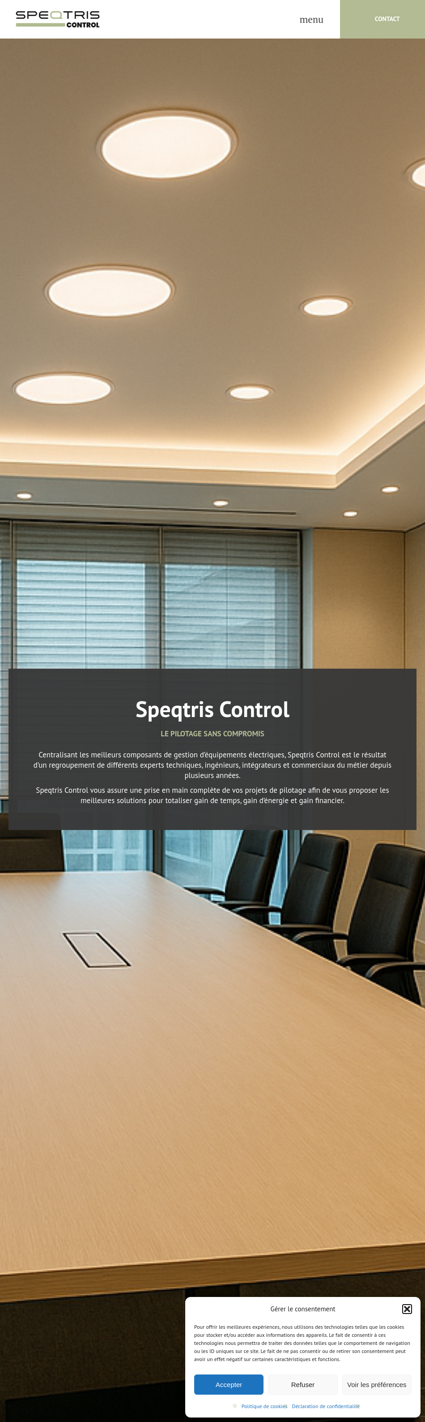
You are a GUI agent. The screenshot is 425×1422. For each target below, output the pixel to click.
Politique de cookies (265, 1406)
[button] (407, 1309)
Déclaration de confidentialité (326, 1406)
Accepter (229, 1384)
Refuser (303, 1384)
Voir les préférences (377, 1384)
